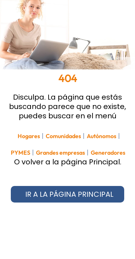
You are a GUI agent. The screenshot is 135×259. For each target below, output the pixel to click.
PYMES (20, 152)
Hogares (29, 136)
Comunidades (63, 136)
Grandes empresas (60, 152)
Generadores (108, 152)
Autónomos (101, 136)
